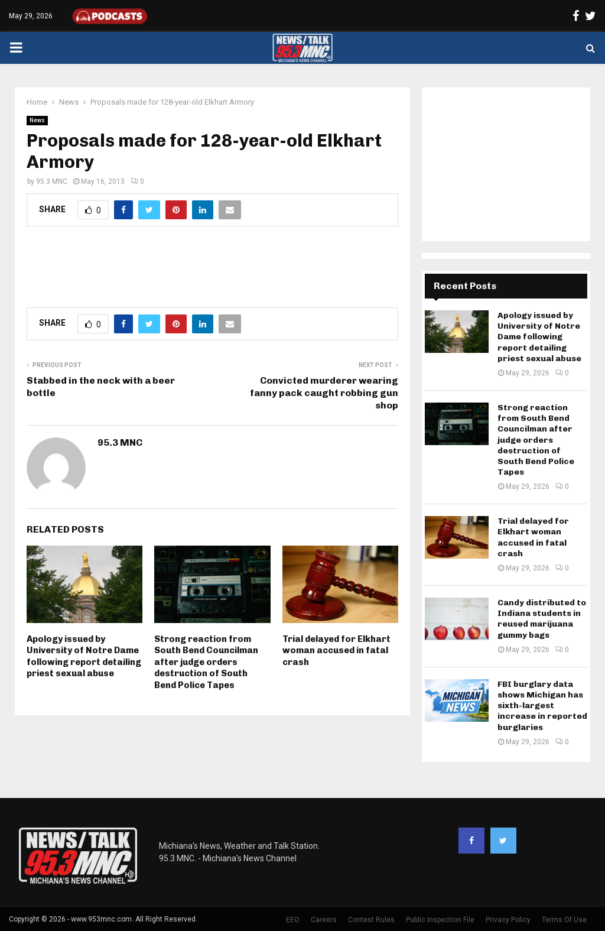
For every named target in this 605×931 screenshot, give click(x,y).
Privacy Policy (508, 920)
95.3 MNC (51, 181)
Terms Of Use (564, 920)
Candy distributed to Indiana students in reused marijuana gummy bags (541, 619)
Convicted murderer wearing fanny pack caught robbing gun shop (324, 393)
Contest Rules (371, 920)
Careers (324, 920)
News (37, 120)
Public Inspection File (440, 920)
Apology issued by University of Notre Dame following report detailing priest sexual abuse (84, 656)
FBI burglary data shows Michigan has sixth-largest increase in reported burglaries (542, 705)
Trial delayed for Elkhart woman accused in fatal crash (336, 650)
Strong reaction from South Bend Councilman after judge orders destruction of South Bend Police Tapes (206, 662)
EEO (293, 920)
